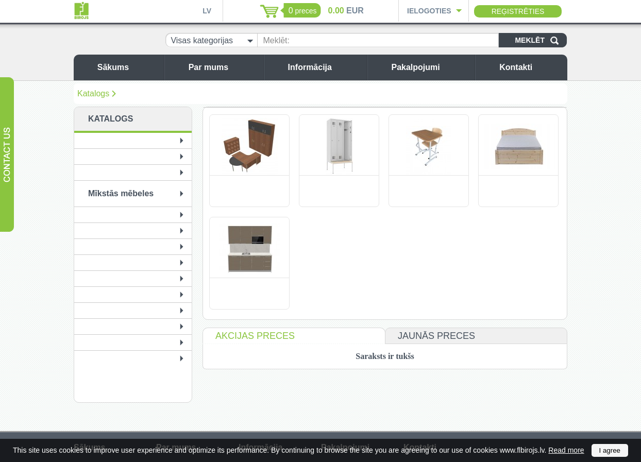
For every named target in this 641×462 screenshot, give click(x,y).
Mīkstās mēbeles (121, 193)
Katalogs (93, 93)
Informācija (325, 67)
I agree (610, 450)
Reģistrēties (518, 11)
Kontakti (530, 67)
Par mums (223, 67)
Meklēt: (276, 40)
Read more (566, 450)
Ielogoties (429, 11)
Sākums (128, 67)
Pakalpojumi (430, 67)
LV (207, 11)
